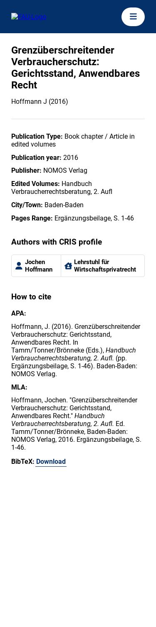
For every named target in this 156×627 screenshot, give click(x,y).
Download (51, 461)
